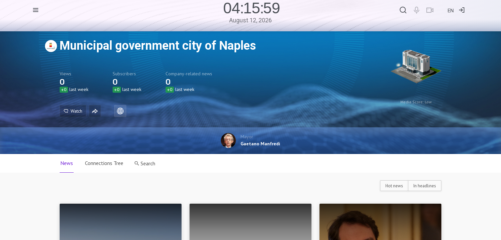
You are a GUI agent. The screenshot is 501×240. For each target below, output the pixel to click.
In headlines (424, 186)
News (66, 163)
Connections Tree (104, 163)
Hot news (394, 186)
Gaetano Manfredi (260, 144)
